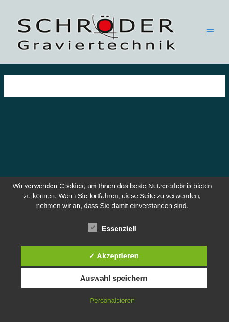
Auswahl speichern (113, 278)
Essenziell (112, 228)
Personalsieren (112, 300)
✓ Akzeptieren (114, 256)
